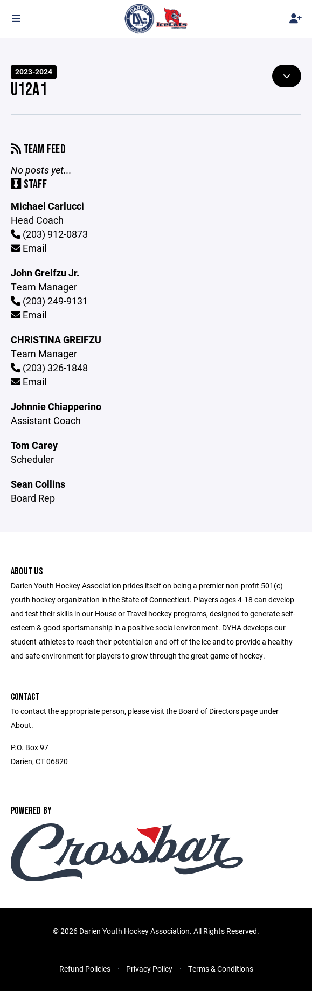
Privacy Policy (149, 969)
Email (28, 247)
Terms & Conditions (220, 969)
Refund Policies (84, 969)
